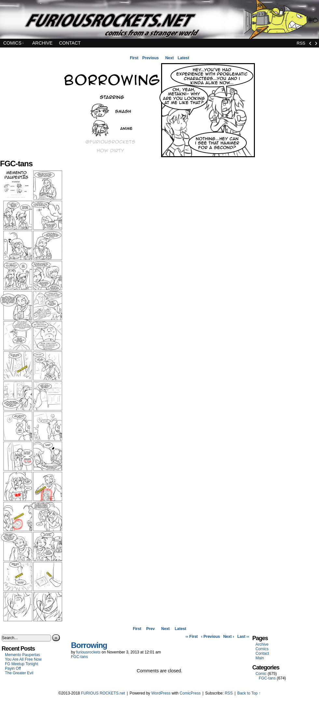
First (134, 58)
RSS (301, 43)
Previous (150, 58)
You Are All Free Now (23, 659)
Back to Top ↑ (249, 693)
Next (169, 58)
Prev (150, 628)
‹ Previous (210, 636)
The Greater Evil (19, 673)
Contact (70, 43)
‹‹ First (192, 636)
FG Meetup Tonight (21, 664)
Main (260, 658)
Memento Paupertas (22, 655)
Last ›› (243, 636)
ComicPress (190, 693)
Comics (13, 43)
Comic (261, 673)
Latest (183, 58)
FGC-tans (79, 656)
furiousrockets (88, 652)
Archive (42, 43)
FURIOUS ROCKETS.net (159, 19)
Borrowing (89, 645)
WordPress (161, 693)
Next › (228, 636)
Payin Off (13, 668)
